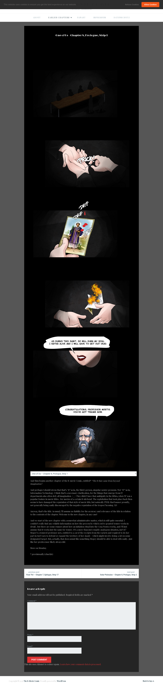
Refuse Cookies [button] (132, 5)
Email (30, 646)
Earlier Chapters (60, 17)
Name (30, 634)
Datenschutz (122, 17)
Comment (31, 601)
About (37, 17)
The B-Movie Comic (31, 681)
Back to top (148, 681)
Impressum (99, 17)
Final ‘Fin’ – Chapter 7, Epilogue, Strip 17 (52, 573)
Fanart (81, 17)
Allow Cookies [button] (150, 5)
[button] (77, 4)
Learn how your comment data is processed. (80, 664)
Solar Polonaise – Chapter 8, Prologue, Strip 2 (110, 573)
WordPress (61, 681)
